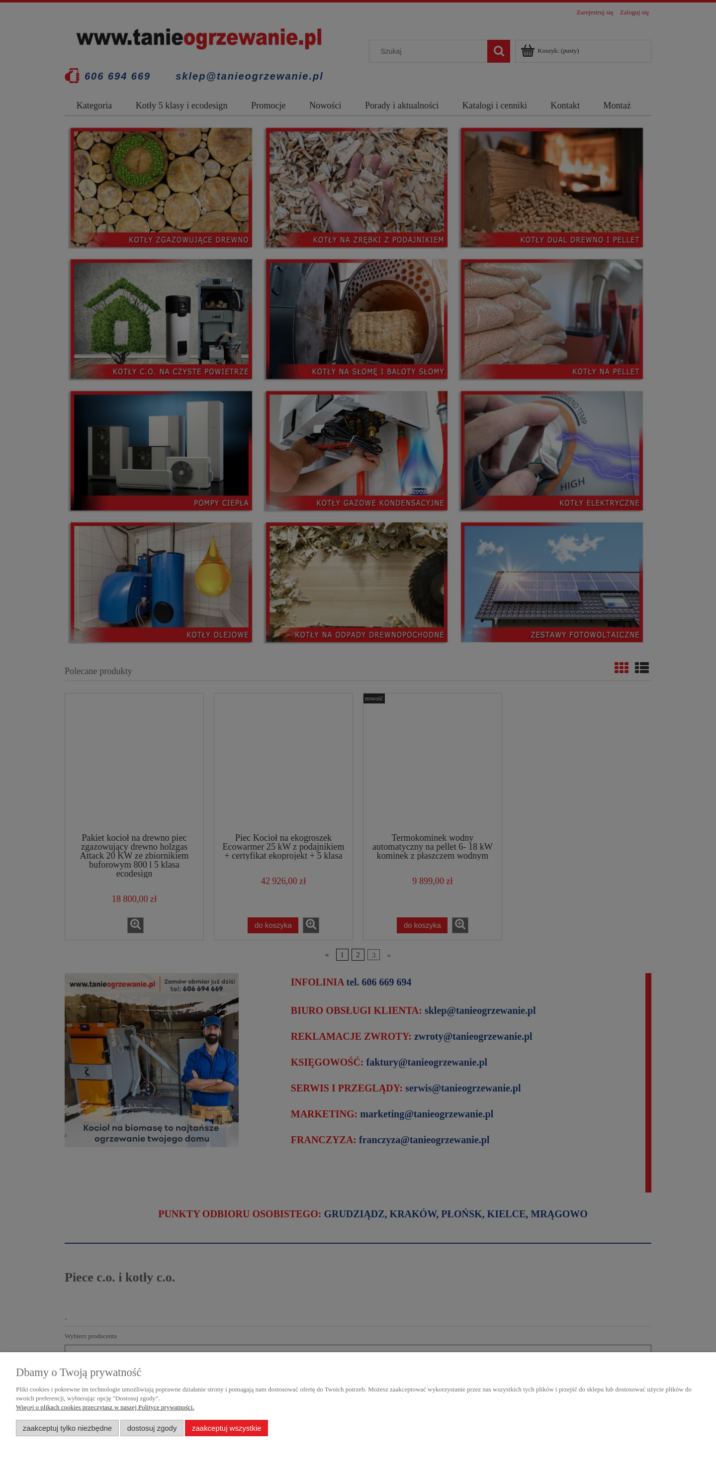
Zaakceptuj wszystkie (226, 1428)
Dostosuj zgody (152, 1428)
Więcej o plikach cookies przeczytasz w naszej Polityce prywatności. (105, 1407)
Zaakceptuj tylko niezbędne (67, 1428)
